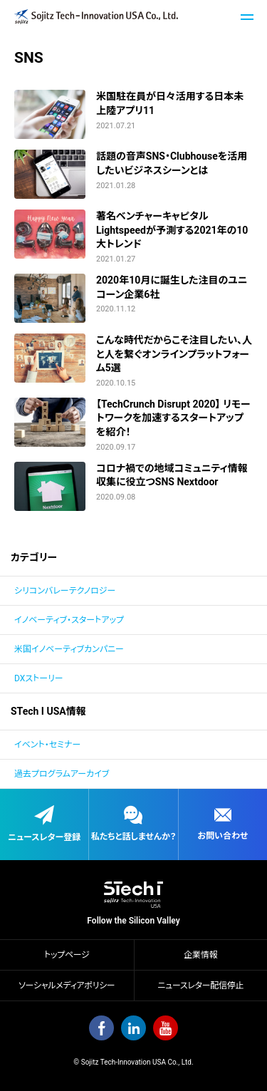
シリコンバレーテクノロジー (64, 591)
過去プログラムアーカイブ (61, 774)
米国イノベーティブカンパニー (69, 649)
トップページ (66, 955)
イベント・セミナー (47, 745)
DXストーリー (38, 678)
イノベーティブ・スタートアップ (69, 620)
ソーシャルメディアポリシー (67, 986)
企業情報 (200, 955)
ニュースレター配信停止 (200, 986)
